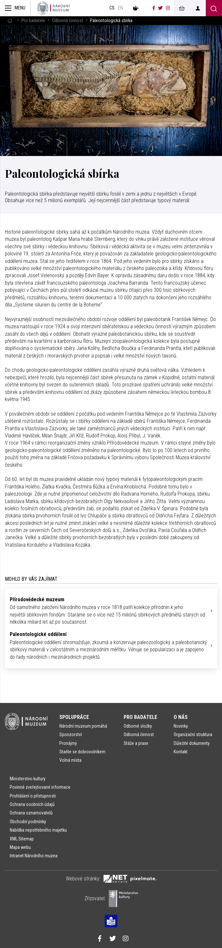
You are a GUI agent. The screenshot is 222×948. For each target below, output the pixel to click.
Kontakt (181, 751)
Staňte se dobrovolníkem (82, 751)
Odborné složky (138, 726)
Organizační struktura (193, 734)
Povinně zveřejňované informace (40, 787)
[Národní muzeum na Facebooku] (153, 8)
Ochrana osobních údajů (32, 804)
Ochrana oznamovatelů (31, 812)
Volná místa (70, 760)
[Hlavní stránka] (10, 20)
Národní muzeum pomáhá (83, 726)
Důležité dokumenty (192, 743)
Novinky (181, 726)
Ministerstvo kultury (27, 778)
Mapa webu (20, 847)
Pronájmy (68, 743)
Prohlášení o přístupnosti (33, 796)
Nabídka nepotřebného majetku (38, 830)
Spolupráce (74, 717)
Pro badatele (33, 20)
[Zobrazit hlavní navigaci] (15, 8)
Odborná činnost (67, 20)
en (120, 8)
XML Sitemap (22, 838)
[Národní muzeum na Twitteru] (160, 8)
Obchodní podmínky (28, 821)
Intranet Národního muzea (33, 855)
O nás (181, 717)
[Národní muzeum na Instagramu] (168, 8)
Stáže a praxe (136, 743)
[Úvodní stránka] (53, 8)
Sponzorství (70, 734)
